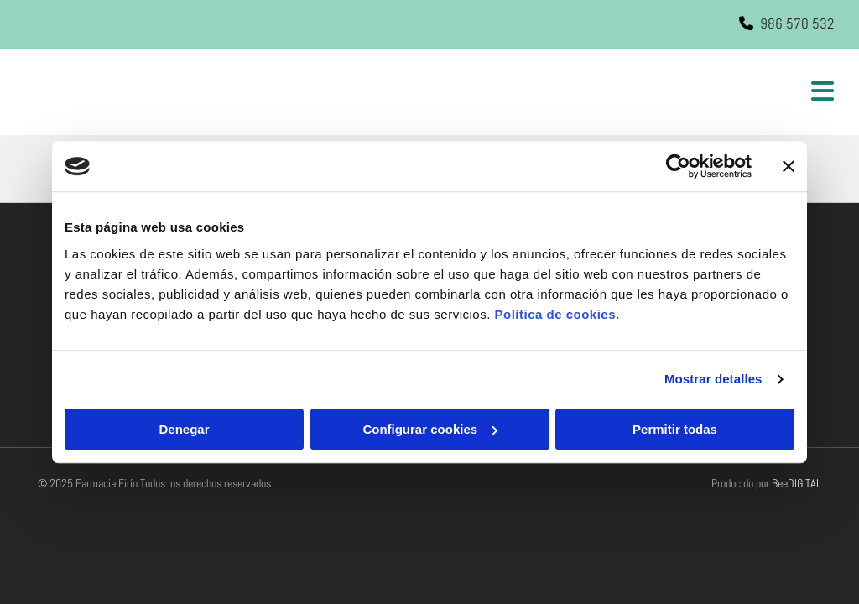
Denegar (184, 429)
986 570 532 (797, 23)
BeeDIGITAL (796, 483)
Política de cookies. (556, 314)
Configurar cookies (429, 429)
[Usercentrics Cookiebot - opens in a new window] (678, 166)
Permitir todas (675, 429)
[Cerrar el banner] (788, 166)
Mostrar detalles (713, 379)
